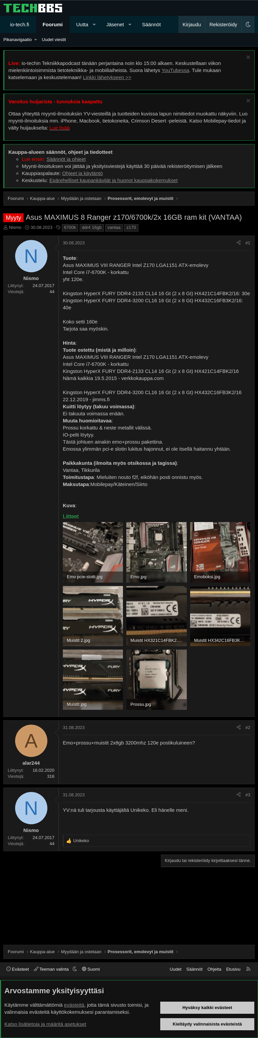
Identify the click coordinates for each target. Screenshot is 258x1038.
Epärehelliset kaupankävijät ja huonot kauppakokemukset (113, 180)
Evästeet (17, 969)
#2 (248, 727)
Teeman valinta (52, 969)
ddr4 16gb (92, 227)
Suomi (91, 969)
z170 (131, 227)
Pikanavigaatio (17, 39)
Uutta (82, 24)
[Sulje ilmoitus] (247, 58)
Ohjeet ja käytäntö (82, 173)
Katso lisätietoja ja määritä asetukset (45, 1024)
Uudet (175, 969)
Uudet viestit (54, 39)
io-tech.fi (19, 24)
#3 (248, 794)
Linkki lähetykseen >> (107, 77)
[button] (94, 24)
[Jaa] (238, 243)
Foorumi (53, 24)
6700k (70, 227)
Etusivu (233, 969)
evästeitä (74, 1005)
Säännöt (151, 24)
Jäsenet (115, 24)
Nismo (15, 227)
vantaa (114, 227)
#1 (248, 242)
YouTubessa (175, 70)
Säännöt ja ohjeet (66, 159)
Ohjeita (214, 969)
